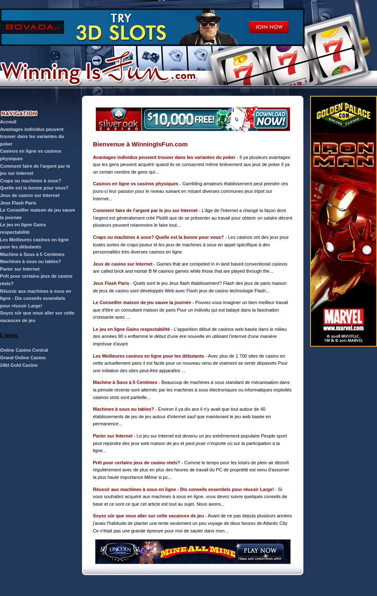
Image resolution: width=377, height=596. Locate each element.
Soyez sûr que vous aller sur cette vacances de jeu (148, 515)
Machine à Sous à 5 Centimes (32, 254)
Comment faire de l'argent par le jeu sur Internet (145, 210)
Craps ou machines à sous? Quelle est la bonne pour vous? (158, 237)
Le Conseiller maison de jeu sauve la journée (142, 302)
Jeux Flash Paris (18, 202)
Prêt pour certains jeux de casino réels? (136, 462)
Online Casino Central (24, 350)
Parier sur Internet (20, 268)
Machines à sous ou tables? (30, 261)
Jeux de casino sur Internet (29, 195)
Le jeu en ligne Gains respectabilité (131, 329)
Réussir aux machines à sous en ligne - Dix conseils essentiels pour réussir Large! (35, 298)
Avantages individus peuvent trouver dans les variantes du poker (32, 136)
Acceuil (8, 121)
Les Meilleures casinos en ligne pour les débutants (148, 355)
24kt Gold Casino (19, 365)
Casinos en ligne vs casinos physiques (135, 183)
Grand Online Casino (23, 357)
